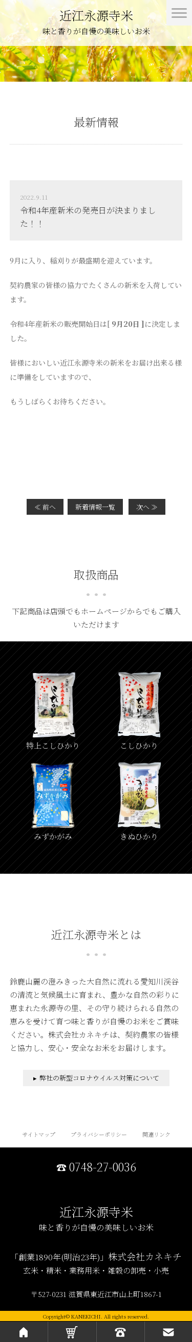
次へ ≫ (147, 507)
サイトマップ (38, 1134)
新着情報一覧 (95, 507)
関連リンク (156, 1134)
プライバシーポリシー (99, 1134)
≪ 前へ (45, 507)
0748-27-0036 (102, 1167)
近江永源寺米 (96, 23)
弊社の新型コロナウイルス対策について (99, 1078)
